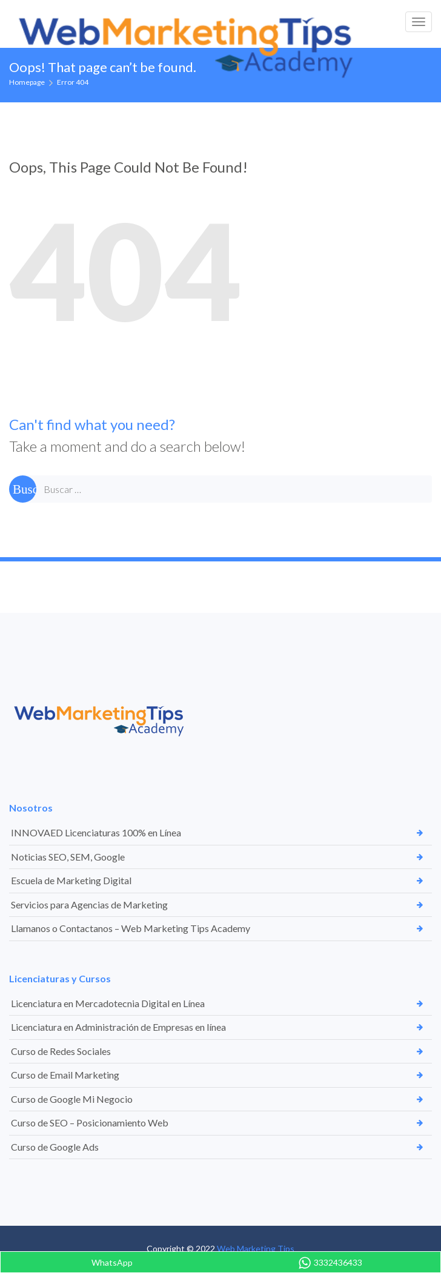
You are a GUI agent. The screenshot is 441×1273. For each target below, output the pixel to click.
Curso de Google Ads (55, 1146)
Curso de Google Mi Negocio (72, 1099)
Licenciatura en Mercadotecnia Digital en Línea (108, 1003)
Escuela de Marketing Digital (71, 880)
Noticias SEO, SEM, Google (68, 856)
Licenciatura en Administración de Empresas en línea (118, 1027)
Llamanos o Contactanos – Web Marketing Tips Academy (130, 928)
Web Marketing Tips (255, 1248)
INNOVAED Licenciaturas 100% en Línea (96, 832)
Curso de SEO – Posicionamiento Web (89, 1122)
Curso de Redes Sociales (61, 1051)
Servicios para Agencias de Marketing (89, 904)
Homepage (27, 82)
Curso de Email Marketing (65, 1074)
